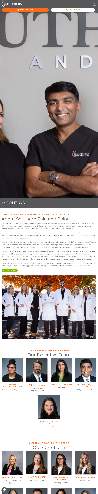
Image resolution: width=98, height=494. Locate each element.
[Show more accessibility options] (4, 490)
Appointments (10, 270)
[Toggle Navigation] (94, 4)
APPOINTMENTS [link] (25, 10)
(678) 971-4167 (73, 10)
